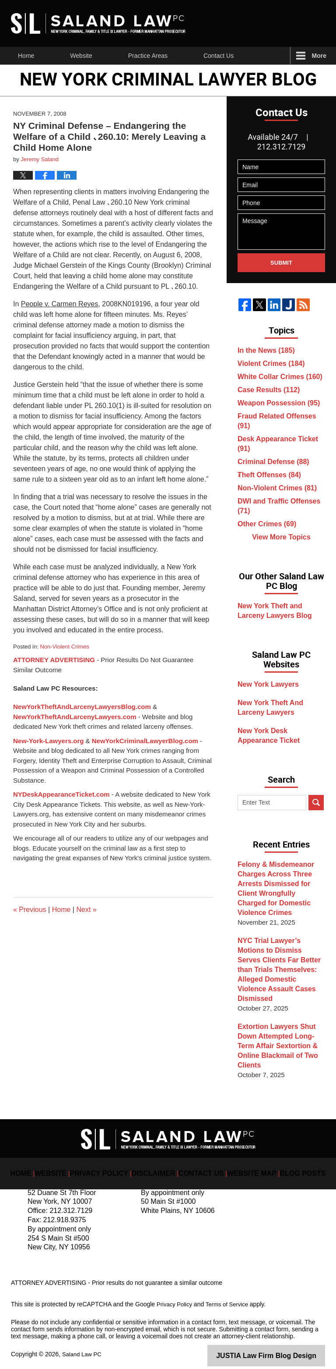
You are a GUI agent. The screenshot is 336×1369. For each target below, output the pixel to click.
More (319, 55)
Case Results (270, 390)
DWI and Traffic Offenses (278, 505)
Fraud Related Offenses (277, 420)
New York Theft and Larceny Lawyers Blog (283, 621)
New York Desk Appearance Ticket (283, 746)
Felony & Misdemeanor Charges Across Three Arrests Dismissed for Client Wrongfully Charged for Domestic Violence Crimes (279, 899)
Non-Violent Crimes (64, 646)
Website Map (244, 1157)
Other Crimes (268, 524)
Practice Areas (148, 55)
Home (26, 55)
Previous (29, 909)
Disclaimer (158, 1157)
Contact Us (218, 55)
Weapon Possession (278, 403)
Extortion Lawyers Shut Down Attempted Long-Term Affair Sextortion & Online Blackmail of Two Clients (281, 1042)
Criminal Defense (274, 461)
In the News (268, 350)
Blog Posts (288, 1157)
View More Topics (281, 546)
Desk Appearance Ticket (277, 443)
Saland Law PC (83, 1345)
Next (86, 909)
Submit (281, 262)
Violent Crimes (272, 363)
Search (316, 813)
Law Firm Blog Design (283, 1346)
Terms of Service (231, 1295)
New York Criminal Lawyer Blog (98, 23)
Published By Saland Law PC (267, 23)
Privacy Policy (112, 1157)
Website (81, 55)
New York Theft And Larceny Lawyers (283, 718)
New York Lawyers (269, 695)
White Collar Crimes (280, 376)
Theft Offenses (270, 475)
